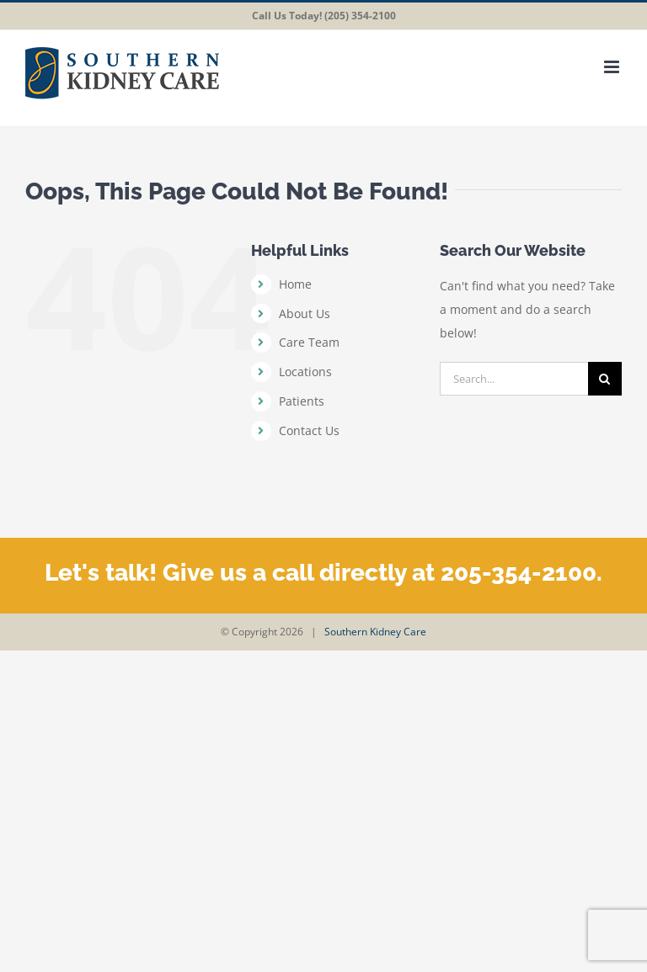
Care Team (309, 342)
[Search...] (514, 379)
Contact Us (309, 430)
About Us (304, 313)
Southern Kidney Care (375, 631)
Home (295, 284)
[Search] (605, 379)
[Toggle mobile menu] (613, 67)
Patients (301, 401)
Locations (305, 372)
